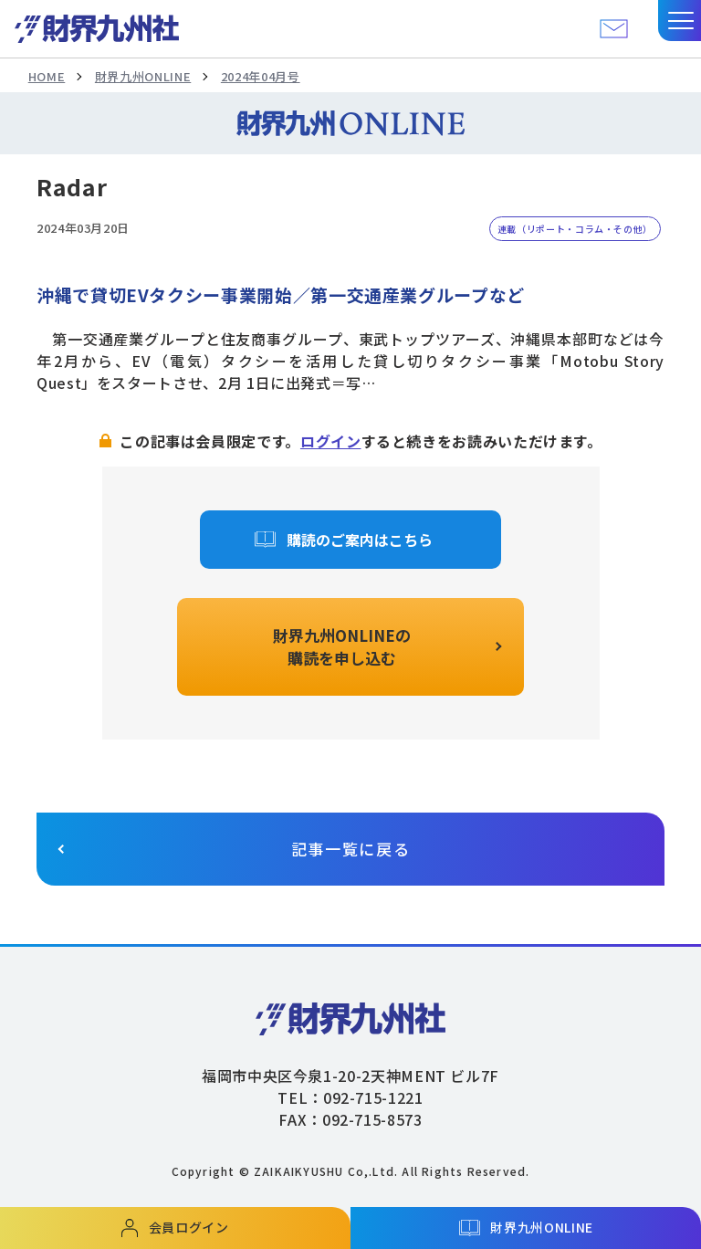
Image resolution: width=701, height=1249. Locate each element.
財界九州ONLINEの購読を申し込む (342, 647)
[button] (679, 20)
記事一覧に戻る (351, 848)
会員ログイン (189, 1227)
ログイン (330, 441)
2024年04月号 (260, 76)
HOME (47, 76)
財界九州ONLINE (143, 76)
